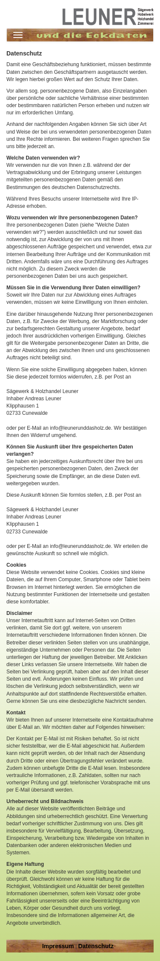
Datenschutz (95, 946)
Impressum (58, 946)
